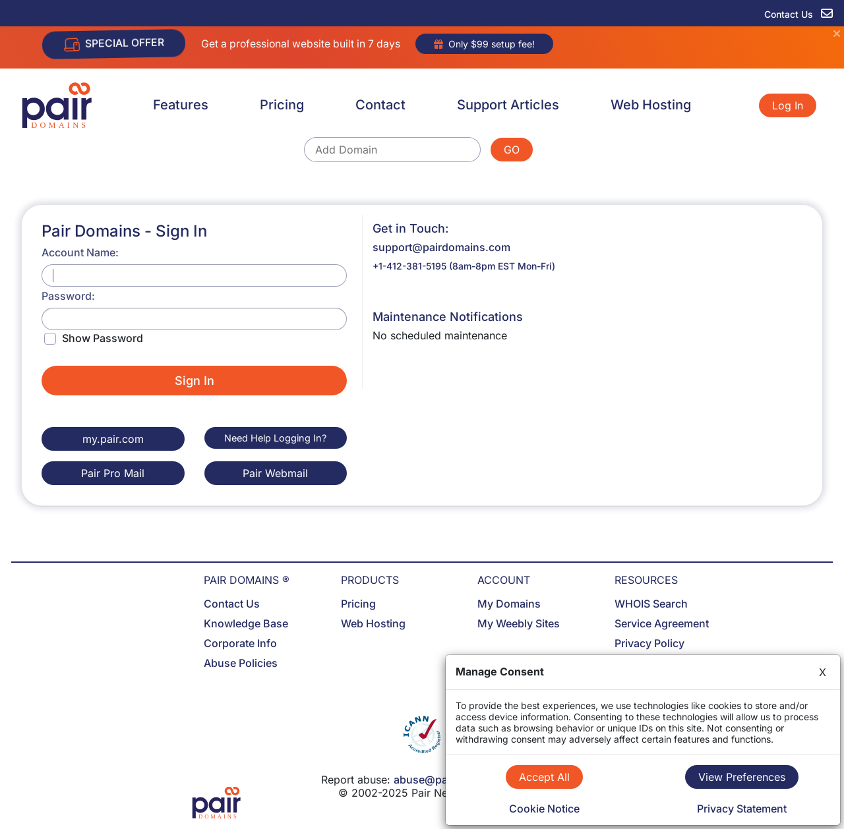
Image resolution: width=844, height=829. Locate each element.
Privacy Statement (742, 808)
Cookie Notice (544, 808)
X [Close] (822, 672)
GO (512, 149)
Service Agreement (662, 623)
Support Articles (508, 105)
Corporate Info (240, 643)
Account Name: (80, 252)
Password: (68, 295)
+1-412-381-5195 (409, 266)
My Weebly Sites (518, 623)
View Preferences (741, 777)
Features (180, 105)
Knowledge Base (246, 623)
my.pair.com (113, 438)
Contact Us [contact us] (798, 14)
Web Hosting (651, 105)
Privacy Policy (649, 643)
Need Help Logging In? (275, 437)
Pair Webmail (275, 473)
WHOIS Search (651, 603)
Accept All (544, 777)
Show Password (102, 338)
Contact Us (232, 603)
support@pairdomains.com (441, 247)
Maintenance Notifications (448, 317)
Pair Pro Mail (112, 473)
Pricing (282, 105)
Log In (787, 105)
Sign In (194, 380)
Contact (380, 105)
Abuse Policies (241, 663)
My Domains (509, 603)
